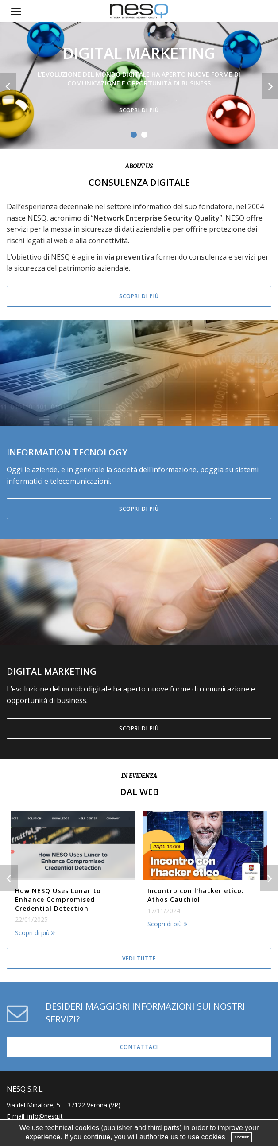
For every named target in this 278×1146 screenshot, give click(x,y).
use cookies (206, 1137)
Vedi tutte (139, 958)
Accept (241, 1137)
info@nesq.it (45, 1116)
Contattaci (139, 1047)
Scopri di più (139, 110)
